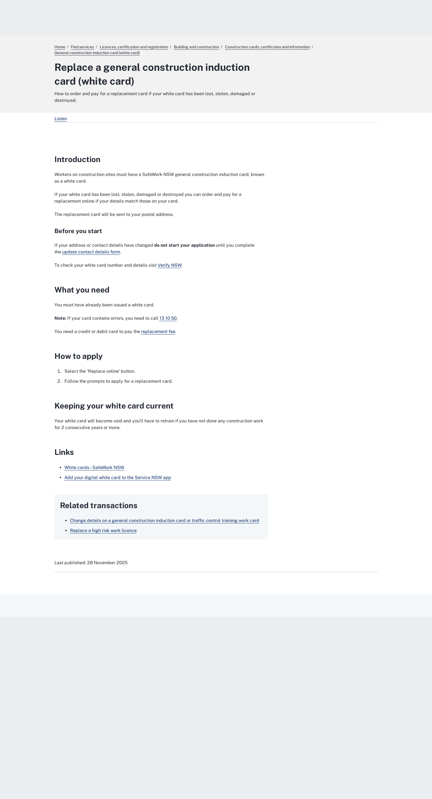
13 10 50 (168, 318)
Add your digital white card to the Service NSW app (117, 477)
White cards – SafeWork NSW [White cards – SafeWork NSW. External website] (94, 467)
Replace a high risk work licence (103, 530)
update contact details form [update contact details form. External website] (91, 251)
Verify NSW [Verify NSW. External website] (169, 265)
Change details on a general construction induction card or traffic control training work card (164, 520)
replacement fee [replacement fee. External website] (158, 331)
